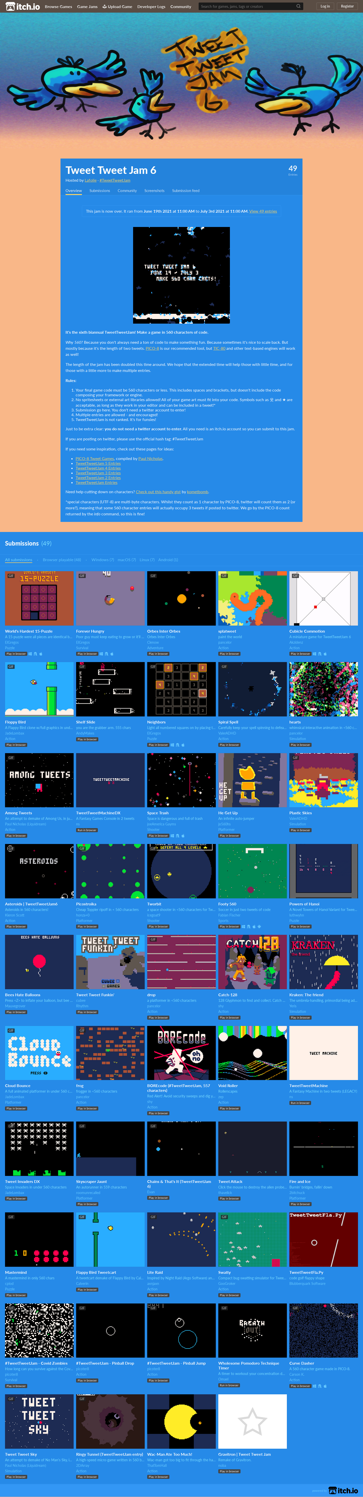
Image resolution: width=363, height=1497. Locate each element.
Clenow (153, 642)
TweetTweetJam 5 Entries (98, 463)
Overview (74, 190)
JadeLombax (14, 733)
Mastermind (16, 1272)
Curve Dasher (301, 1363)
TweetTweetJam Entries (96, 482)
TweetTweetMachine (308, 1085)
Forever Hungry (90, 631)
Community (180, 6)
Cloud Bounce (18, 1085)
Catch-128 (227, 994)
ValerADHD (227, 733)
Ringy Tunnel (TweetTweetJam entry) (109, 1454)
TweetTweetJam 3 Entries (98, 473)
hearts (295, 722)
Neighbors (156, 722)
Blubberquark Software (307, 1284)
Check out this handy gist (158, 491)
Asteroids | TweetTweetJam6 (31, 904)
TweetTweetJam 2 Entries (98, 477)
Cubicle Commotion (307, 631)
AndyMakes (85, 733)
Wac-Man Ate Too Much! (169, 1454)
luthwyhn (296, 915)
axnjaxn (153, 1284)
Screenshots (159, 190)
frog (79, 1085)
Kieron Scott (14, 915)
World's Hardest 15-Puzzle (29, 631)
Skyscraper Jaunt (91, 1181)
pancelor (225, 642)
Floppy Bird (15, 722)
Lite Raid (155, 1272)
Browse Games (58, 6)
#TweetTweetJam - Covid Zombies (36, 1363)
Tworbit (154, 904)
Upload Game (117, 6)
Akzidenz (296, 642)
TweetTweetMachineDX (98, 813)
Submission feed (191, 190)
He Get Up (228, 813)
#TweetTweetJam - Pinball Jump (176, 1363)
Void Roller (228, 1085)
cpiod (9, 1284)
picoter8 (11, 1374)
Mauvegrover (15, 1006)
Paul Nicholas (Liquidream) (25, 824)
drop (151, 994)
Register (347, 6)
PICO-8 (152, 348)
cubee (80, 1001)
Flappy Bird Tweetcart (96, 1272)
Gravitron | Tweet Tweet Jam (244, 1454)
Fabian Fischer (229, 915)
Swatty (224, 1272)
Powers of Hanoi (304, 904)
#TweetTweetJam (115, 180)
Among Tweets (18, 813)
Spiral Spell (228, 722)
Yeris (292, 1006)
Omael (223, 1379)
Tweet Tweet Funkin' (95, 994)
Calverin (82, 1284)
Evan (151, 1192)
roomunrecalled (88, 1193)
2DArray (82, 1466)
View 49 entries (263, 211)
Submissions (101, 190)
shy (221, 1006)
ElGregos (12, 642)
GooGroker (226, 1284)
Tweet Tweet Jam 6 (111, 170)
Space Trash (158, 813)
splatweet (227, 631)
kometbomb (197, 491)
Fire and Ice (300, 1181)
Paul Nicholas (150, 458)
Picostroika (86, 904)
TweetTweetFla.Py (306, 1272)
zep (221, 1097)
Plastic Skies (300, 813)
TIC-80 (219, 348)
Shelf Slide (85, 722)
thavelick (225, 1193)
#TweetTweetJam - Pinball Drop (105, 1363)
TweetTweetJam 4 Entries (98, 468)
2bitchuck (297, 1193)
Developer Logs (151, 6)
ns (78, 824)
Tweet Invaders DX (22, 1181)
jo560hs (224, 824)
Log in (325, 6)
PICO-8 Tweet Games (95, 458)
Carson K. (296, 1374)
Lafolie (91, 180)
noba (222, 1466)
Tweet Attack (230, 1181)
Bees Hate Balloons (22, 994)
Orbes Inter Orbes (163, 631)
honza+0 (82, 915)
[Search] (298, 6)
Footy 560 (227, 904)
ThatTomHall (157, 1466)
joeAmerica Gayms (161, 824)
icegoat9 (153, 915)
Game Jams (87, 6)
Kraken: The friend (306, 994)
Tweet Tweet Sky (21, 1454)
